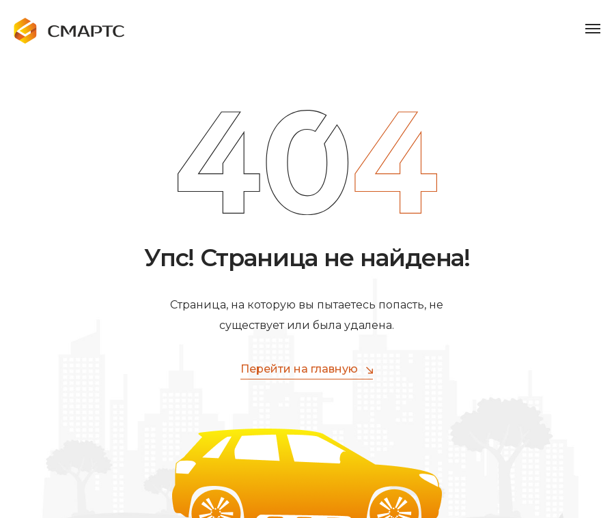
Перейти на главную (306, 369)
